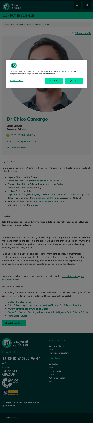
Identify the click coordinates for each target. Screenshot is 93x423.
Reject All (53, 81)
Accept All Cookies (73, 81)
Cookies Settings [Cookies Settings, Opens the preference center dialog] (16, 81)
